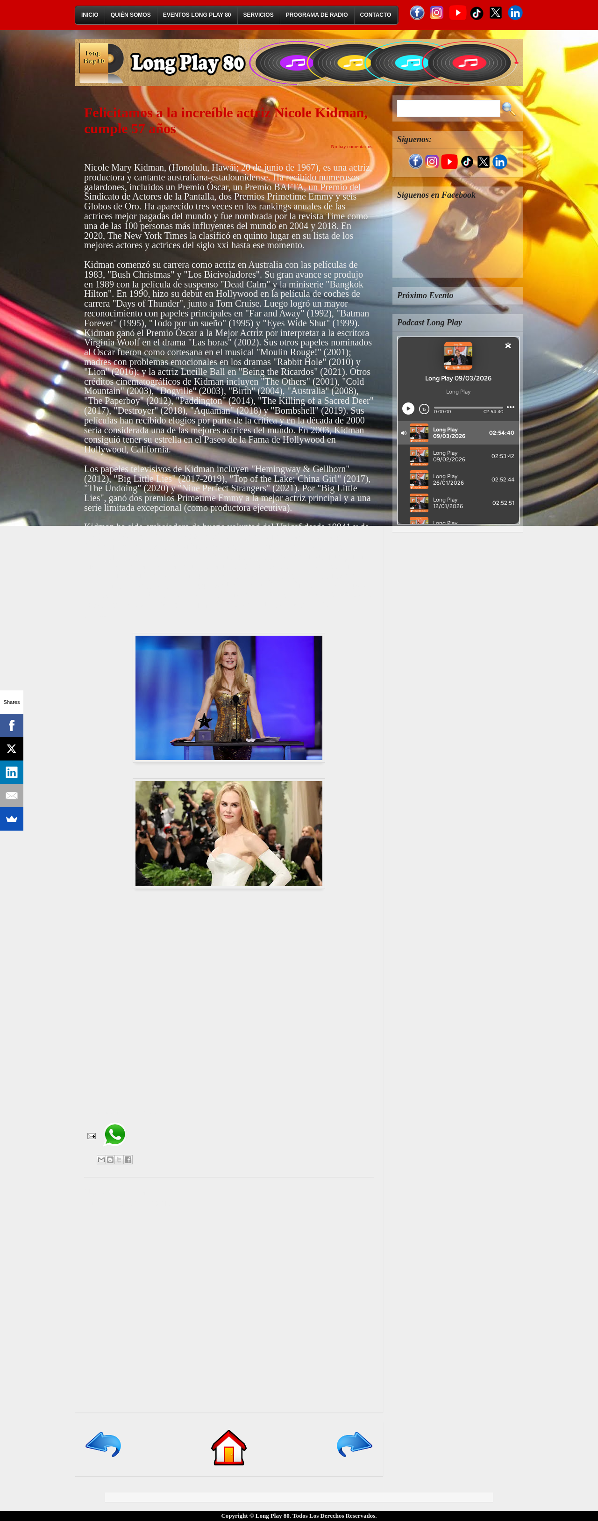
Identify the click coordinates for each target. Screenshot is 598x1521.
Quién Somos (131, 15)
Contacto (376, 15)
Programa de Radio (317, 15)
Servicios (258, 15)
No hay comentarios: (352, 146)
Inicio (90, 15)
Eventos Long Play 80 (197, 15)
